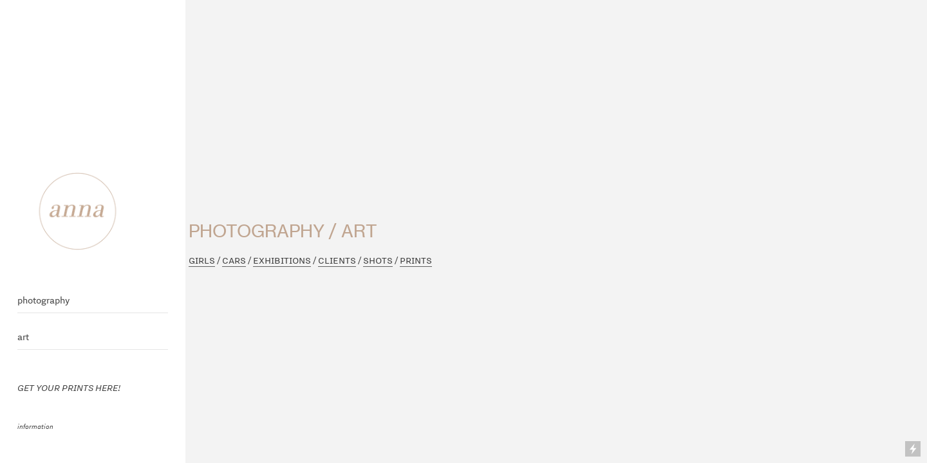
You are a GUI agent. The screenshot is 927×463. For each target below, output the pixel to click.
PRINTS (416, 260)
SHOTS (378, 260)
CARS (234, 260)
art (23, 337)
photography (43, 300)
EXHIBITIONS (282, 260)
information (35, 426)
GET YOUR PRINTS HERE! (69, 387)
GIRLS (202, 260)
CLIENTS (337, 260)
